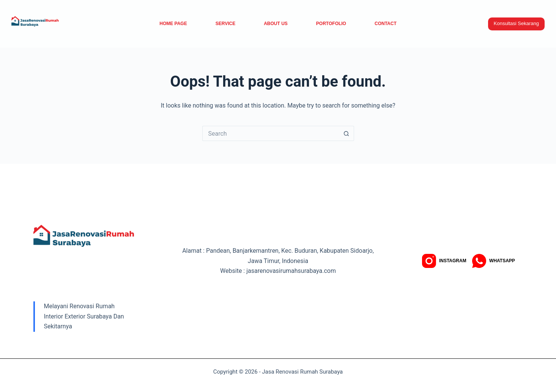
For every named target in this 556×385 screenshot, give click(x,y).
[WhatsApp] (493, 261)
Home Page (173, 23)
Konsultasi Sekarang (516, 23)
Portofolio (331, 23)
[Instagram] (444, 261)
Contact (386, 23)
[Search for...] (270, 133)
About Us (276, 23)
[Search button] (346, 133)
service (225, 23)
